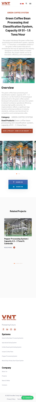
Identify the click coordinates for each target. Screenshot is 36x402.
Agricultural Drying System (9, 342)
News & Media (6, 380)
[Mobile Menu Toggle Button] (30, 3)
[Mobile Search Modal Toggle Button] (26, 3)
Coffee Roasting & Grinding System (11, 347)
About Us (4, 371)
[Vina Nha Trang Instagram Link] (11, 329)
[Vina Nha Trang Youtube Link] (14, 329)
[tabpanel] (18, 155)
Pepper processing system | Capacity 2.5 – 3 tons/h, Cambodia (16, 241)
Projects (4, 376)
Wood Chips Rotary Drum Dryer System (13, 360)
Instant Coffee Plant (7, 351)
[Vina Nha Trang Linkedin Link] (7, 329)
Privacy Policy (11, 399)
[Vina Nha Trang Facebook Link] (3, 329)
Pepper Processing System (9, 356)
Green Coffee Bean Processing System (12, 338)
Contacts (4, 385)
